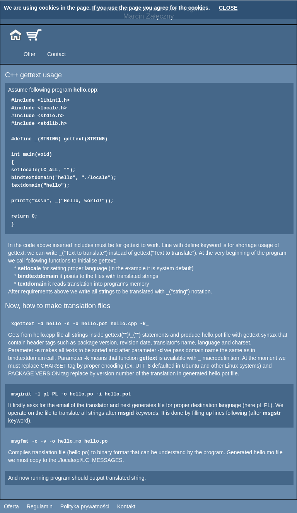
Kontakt (126, 506)
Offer (30, 54)
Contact (56, 54)
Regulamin (40, 506)
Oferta (11, 506)
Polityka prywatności (84, 506)
